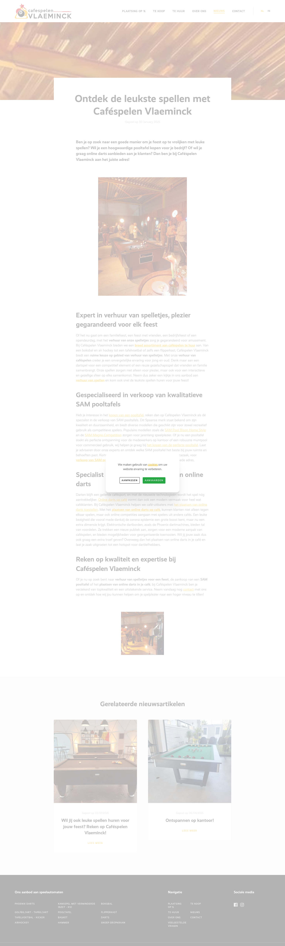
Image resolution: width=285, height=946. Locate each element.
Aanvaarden (154, 480)
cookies (153, 464)
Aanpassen (130, 480)
